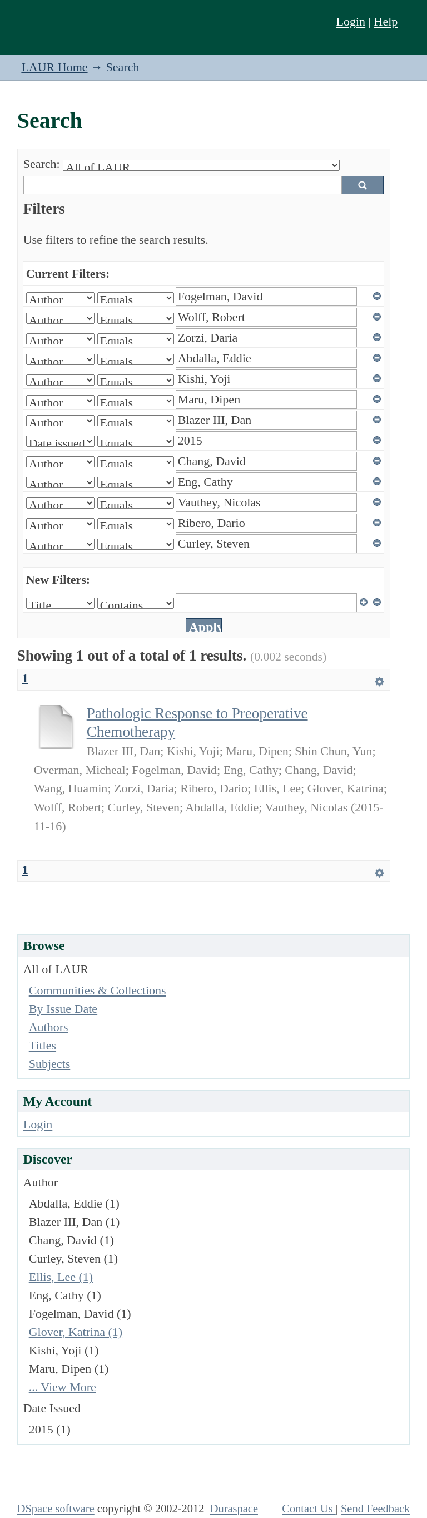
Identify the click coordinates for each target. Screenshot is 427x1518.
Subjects (50, 1064)
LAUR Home (54, 67)
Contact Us (309, 1508)
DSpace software (56, 1508)
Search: (41, 164)
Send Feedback (375, 1508)
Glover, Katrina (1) (75, 1332)
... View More (62, 1387)
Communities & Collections (97, 990)
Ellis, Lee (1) (61, 1277)
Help (386, 21)
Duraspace (234, 1508)
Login (351, 21)
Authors (48, 1027)
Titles (42, 1045)
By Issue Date (63, 1009)
